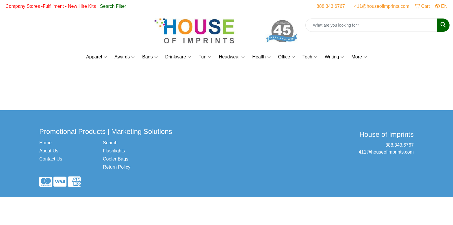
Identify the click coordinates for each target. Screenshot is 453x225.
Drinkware (178, 57)
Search (110, 142)
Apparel (96, 57)
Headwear (232, 57)
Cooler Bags (115, 158)
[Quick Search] (371, 25)
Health (261, 57)
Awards (124, 57)
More (359, 57)
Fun (204, 57)
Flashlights (114, 150)
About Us (48, 150)
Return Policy (116, 167)
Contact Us (50, 158)
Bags (149, 57)
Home (45, 142)
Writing (334, 57)
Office (286, 57)
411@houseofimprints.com (381, 6)
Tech (309, 57)
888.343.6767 (331, 6)
